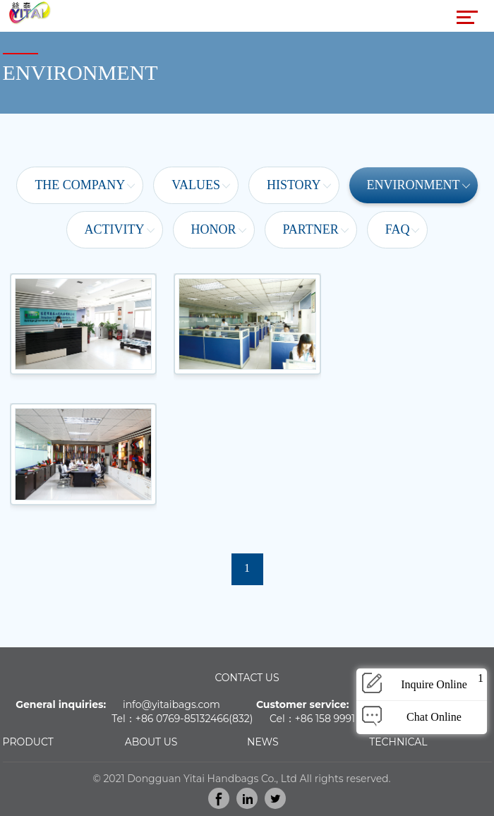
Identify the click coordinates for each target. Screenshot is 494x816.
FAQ (397, 229)
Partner (311, 229)
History (294, 185)
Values (195, 185)
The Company (80, 185)
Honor (213, 229)
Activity (115, 229)
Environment (413, 185)
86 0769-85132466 (185, 718)
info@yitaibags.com (171, 704)
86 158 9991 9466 (341, 718)
